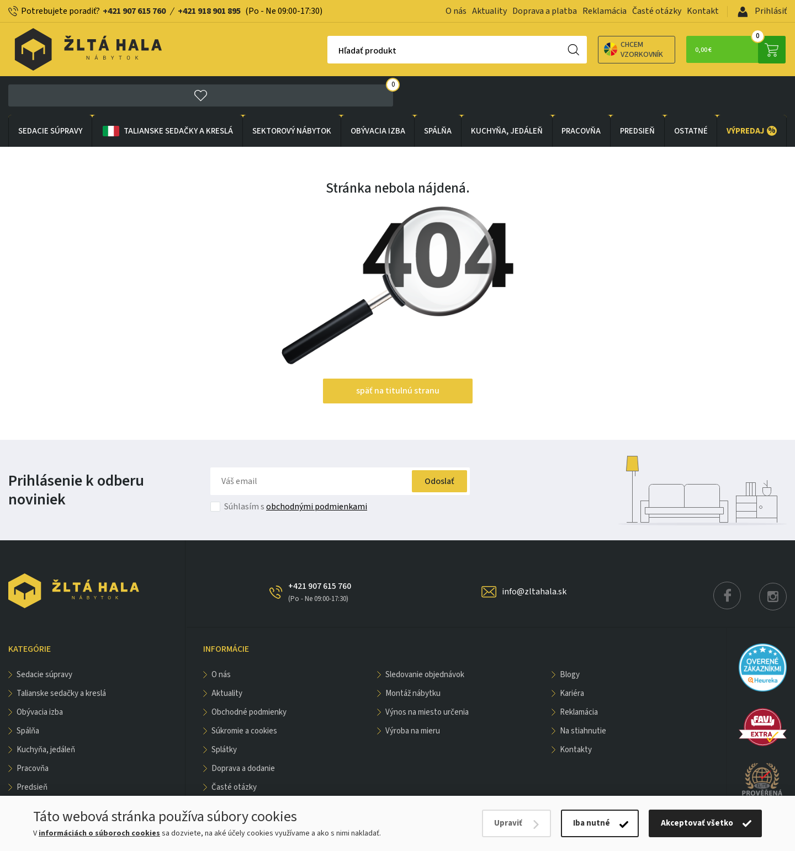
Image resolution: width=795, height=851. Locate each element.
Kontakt (703, 11)
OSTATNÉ (691, 93)
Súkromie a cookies (244, 693)
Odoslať (436, 444)
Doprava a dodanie (243, 731)
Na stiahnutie (583, 693)
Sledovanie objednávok (424, 637)
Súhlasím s (295, 469)
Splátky (224, 712)
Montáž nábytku (413, 656)
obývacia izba (378, 93)
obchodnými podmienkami (316, 469)
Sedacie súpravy (50, 93)
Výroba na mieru (412, 693)
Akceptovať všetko (697, 823)
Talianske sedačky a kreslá (167, 93)
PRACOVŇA (581, 93)
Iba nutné (591, 823)
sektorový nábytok (291, 93)
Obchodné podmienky (249, 674)
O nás (456, 11)
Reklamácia (604, 11)
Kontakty (576, 712)
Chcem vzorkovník (573, 49)
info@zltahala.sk (534, 554)
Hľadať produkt (308, 51)
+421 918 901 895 (209, 11)
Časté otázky (656, 11)
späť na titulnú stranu (397, 353)
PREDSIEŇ (637, 93)
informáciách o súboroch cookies (99, 833)
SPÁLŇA (438, 93)
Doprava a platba (544, 11)
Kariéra (572, 656)
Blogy (570, 637)
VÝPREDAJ (752, 93)
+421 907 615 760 (134, 11)
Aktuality (489, 11)
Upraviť (508, 823)
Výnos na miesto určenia (427, 674)
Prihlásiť (762, 11)
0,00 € (731, 49)
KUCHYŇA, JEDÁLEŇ (507, 93)
